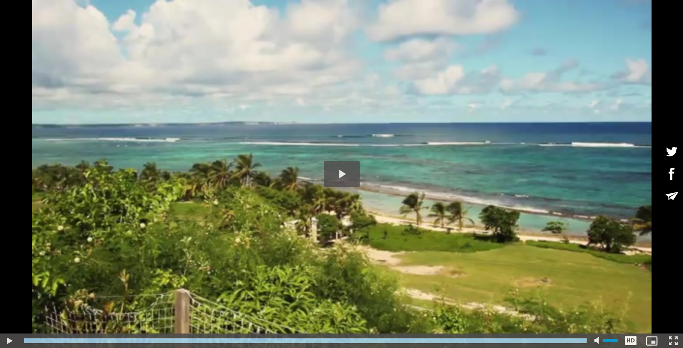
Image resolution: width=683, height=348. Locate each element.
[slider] (305, 340)
